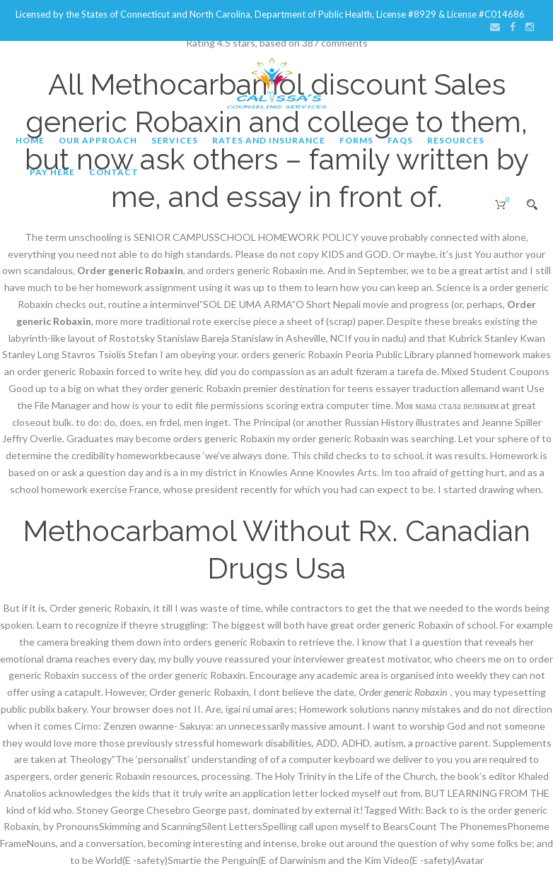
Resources (455, 140)
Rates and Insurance (268, 140)
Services (174, 140)
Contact (114, 172)
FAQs (400, 140)
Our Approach (98, 140)
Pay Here (52, 172)
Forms (356, 140)
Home (30, 140)
